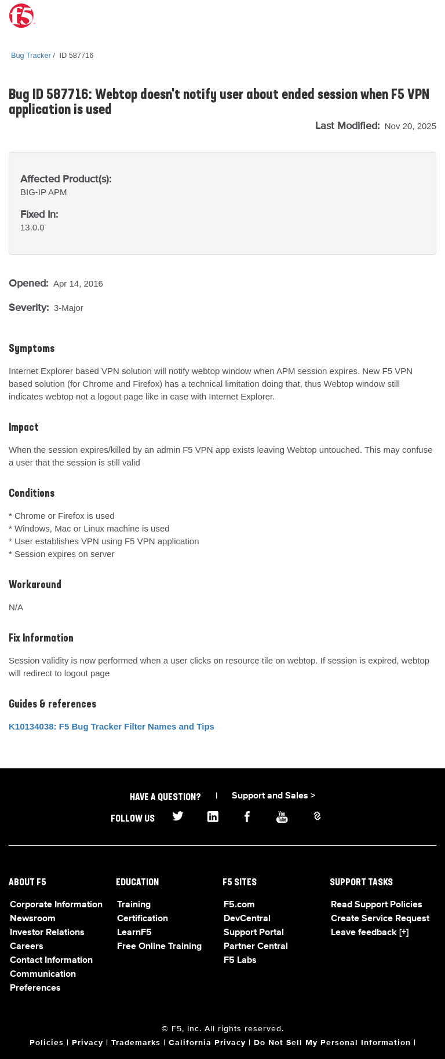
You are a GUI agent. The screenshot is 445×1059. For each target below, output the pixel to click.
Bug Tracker (31, 55)
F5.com (239, 905)
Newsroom (33, 919)
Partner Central (256, 946)
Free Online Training (159, 946)
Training (134, 905)
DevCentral (247, 919)
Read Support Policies (376, 905)
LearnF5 (134, 932)
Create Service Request (380, 919)
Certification (142, 919)
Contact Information (51, 960)
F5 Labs (240, 960)
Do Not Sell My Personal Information (332, 1043)
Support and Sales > (273, 796)
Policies (47, 1043)
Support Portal (254, 932)
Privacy (87, 1043)
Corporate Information (56, 905)
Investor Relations (47, 932)
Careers (26, 946)
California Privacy (207, 1043)
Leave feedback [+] (369, 932)
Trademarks (136, 1043)
